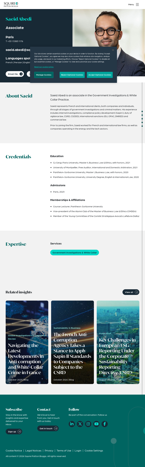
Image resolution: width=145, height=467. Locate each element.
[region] (73, 65)
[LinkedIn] (72, 424)
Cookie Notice (14, 450)
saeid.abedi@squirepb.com (27, 49)
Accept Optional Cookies (100, 75)
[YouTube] (96, 424)
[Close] (113, 50)
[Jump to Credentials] (142, 115)
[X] (80, 424)
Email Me (13, 73)
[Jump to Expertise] (142, 118)
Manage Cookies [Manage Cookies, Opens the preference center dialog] (43, 75)
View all (129, 292)
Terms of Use (64, 450)
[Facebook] (105, 424)
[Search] (121, 5)
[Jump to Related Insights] (142, 122)
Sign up (12, 431)
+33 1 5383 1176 (15, 41)
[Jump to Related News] (142, 126)
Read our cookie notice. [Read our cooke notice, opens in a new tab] (44, 67)
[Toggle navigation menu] (134, 5)
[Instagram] (88, 424)
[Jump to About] (142, 111)
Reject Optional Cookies (72, 75)
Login (78, 450)
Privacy (49, 450)
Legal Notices (33, 450)
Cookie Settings (94, 450)
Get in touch (46, 428)
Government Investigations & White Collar (75, 252)
